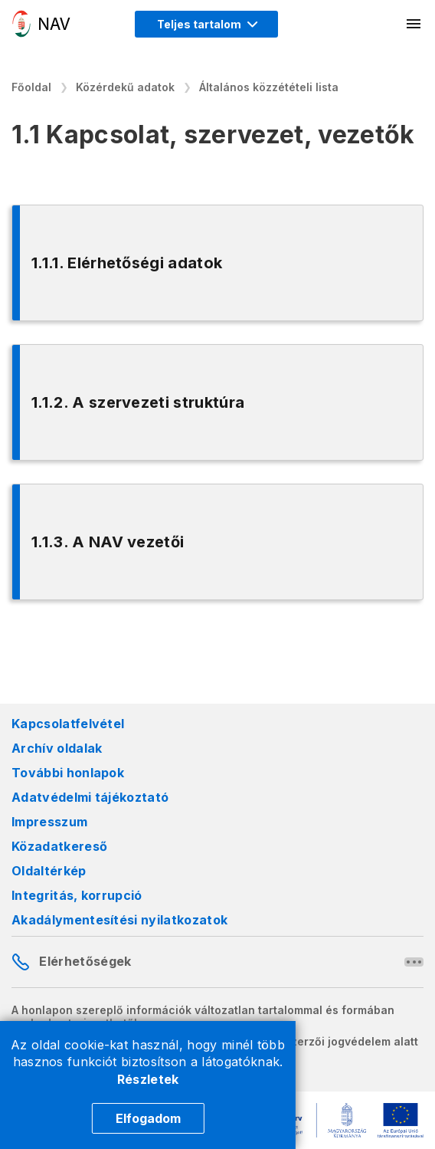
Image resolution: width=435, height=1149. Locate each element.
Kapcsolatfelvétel (67, 723)
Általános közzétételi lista (269, 87)
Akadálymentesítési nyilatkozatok (119, 919)
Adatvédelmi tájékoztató (89, 797)
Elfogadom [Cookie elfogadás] (148, 1118)
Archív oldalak (56, 748)
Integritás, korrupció (76, 895)
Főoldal (31, 87)
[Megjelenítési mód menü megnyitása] (206, 24)
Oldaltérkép (49, 870)
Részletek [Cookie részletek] (148, 1079)
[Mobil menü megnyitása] (414, 24)
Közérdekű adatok (125, 87)
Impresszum (49, 821)
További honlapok (67, 772)
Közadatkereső (59, 846)
